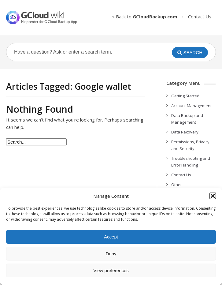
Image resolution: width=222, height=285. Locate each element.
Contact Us (199, 16)
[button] (213, 196)
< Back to (144, 16)
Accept (111, 236)
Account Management (191, 105)
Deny (110, 253)
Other (176, 184)
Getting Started (185, 96)
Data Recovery (184, 132)
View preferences (111, 270)
